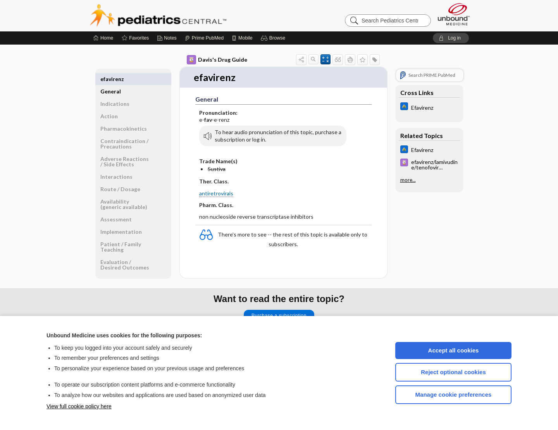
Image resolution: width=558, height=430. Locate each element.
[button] (274, 38)
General (110, 79)
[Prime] (204, 38)
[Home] (103, 38)
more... (408, 180)
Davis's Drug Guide (217, 59)
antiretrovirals (216, 193)
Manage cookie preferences (453, 394)
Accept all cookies (453, 350)
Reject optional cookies (453, 372)
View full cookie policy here (79, 406)
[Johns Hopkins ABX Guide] (429, 107)
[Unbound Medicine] (454, 14)
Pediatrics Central (186, 15)
